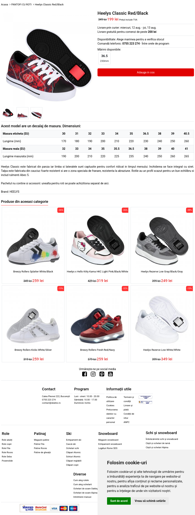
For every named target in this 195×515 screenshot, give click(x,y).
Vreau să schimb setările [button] (150, 500)
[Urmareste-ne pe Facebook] (85, 375)
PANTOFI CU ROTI (21, 4)
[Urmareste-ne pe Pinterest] (102, 375)
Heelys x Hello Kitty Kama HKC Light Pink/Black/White (97, 271)
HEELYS (14, 191)
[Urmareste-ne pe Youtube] (110, 375)
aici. (106, 183)
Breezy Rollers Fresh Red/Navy (97, 349)
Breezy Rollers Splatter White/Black (33, 271)
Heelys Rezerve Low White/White (161, 349)
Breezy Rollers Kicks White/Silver (33, 349)
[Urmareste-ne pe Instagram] (93, 375)
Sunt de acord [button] (119, 500)
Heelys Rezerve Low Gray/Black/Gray (162, 271)
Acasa (4, 4)
